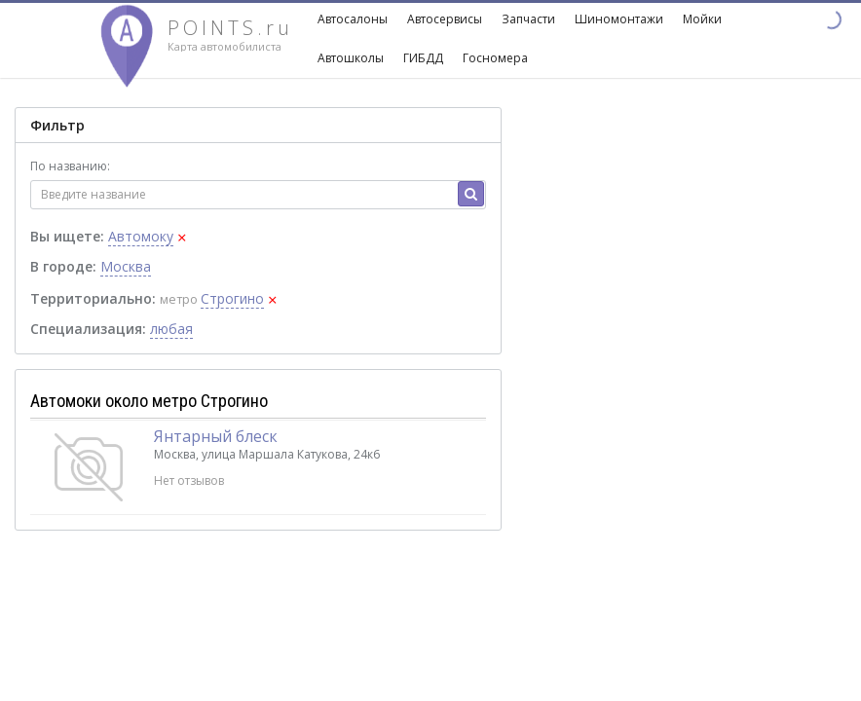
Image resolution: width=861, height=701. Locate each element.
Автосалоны (353, 19)
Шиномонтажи (619, 19)
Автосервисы (444, 19)
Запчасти (528, 19)
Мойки (702, 19)
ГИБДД (423, 58)
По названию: (70, 166)
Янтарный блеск (216, 436)
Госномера (495, 58)
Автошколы (351, 58)
